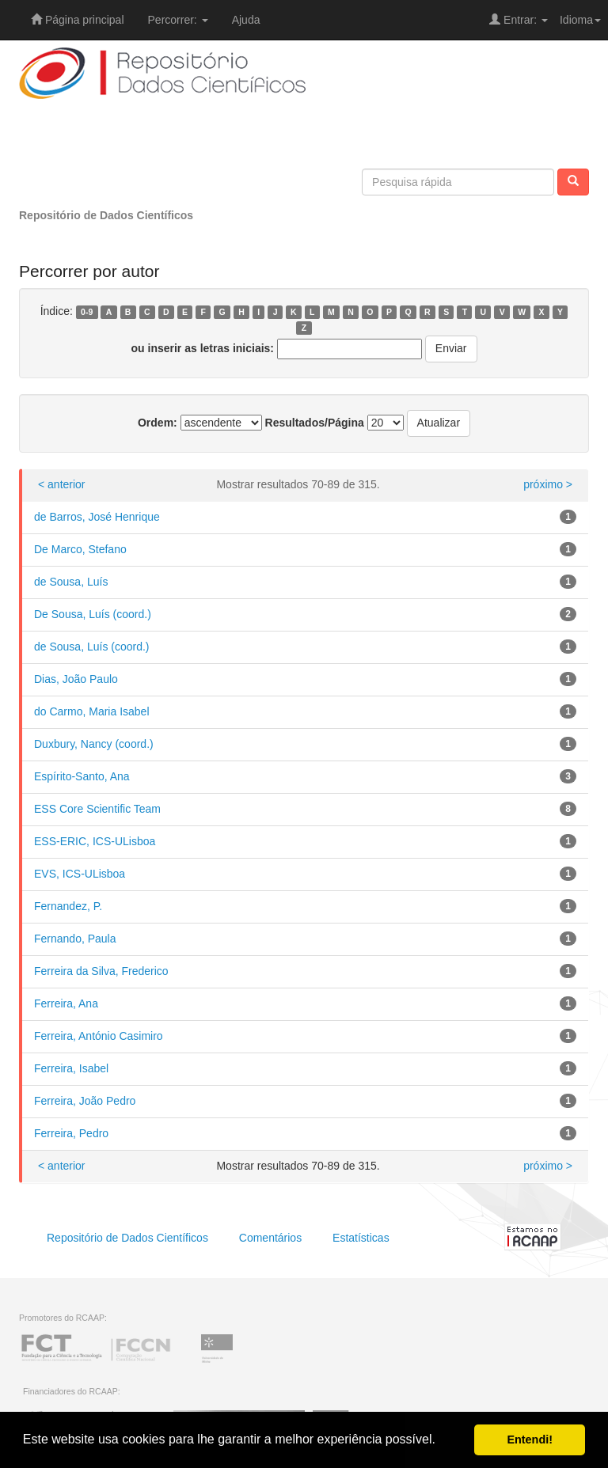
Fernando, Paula (75, 938)
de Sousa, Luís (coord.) (92, 646)
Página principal (77, 19)
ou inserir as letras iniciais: (203, 348)
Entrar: (518, 19)
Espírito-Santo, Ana (82, 776)
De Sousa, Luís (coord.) (92, 614)
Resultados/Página (314, 422)
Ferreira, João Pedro (84, 1100)
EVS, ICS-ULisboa (79, 873)
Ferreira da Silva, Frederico (101, 971)
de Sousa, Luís (71, 581)
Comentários (270, 1237)
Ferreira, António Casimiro (98, 1036)
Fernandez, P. (68, 906)
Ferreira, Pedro (71, 1133)
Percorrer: (178, 19)
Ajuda (246, 19)
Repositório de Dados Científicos (106, 215)
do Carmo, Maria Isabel (92, 711)
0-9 (87, 312)
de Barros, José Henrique (97, 516)
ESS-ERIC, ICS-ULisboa (94, 841)
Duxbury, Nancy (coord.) (94, 744)
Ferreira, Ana (66, 1003)
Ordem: (157, 422)
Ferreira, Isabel (71, 1068)
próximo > (547, 484)
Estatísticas (361, 1237)
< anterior (62, 484)
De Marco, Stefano (80, 549)
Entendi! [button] (530, 1439)
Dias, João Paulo (76, 679)
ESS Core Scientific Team (97, 808)
